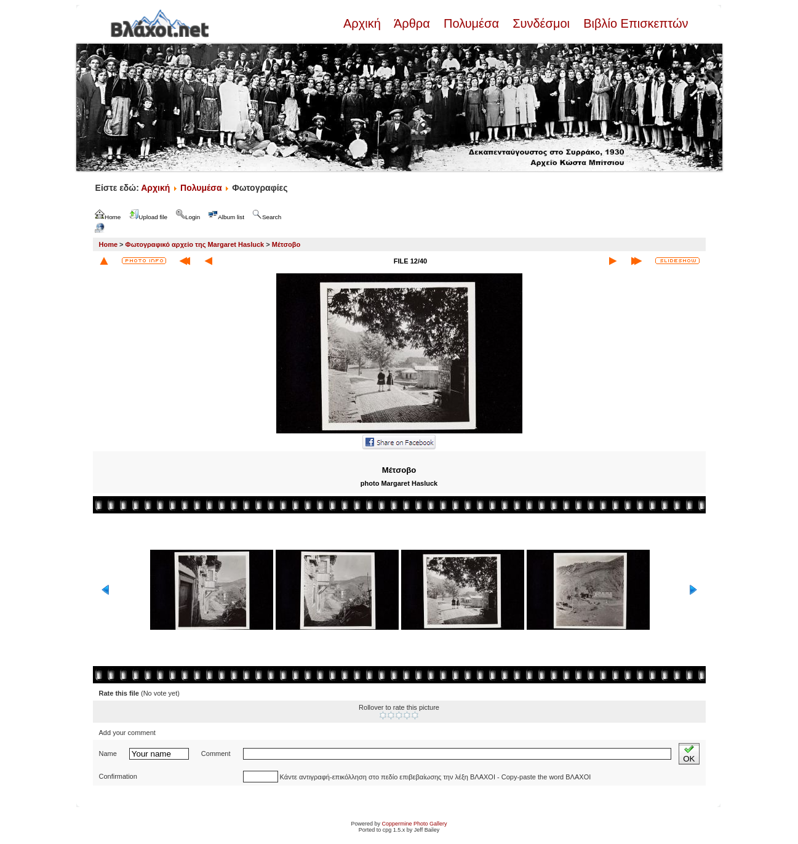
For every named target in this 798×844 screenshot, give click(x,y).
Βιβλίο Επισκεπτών (634, 23)
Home (108, 244)
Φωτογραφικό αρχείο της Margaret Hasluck (195, 244)
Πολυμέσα (471, 23)
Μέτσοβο (286, 244)
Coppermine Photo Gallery (414, 824)
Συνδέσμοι (541, 23)
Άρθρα (412, 23)
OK (689, 753)
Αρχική (363, 23)
